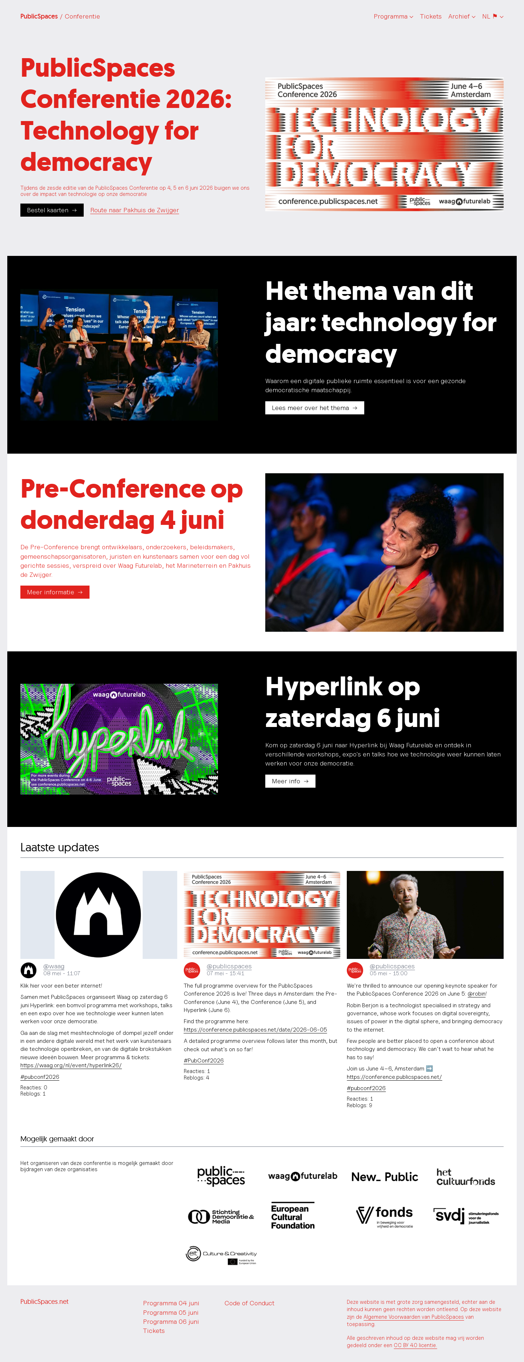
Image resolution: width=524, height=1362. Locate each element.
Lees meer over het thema (310, 407)
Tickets (431, 16)
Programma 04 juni (171, 1303)
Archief (459, 16)
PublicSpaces (60, 16)
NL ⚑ (490, 16)
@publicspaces (229, 966)
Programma (391, 16)
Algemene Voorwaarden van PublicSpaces (414, 1317)
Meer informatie (50, 592)
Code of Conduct (249, 1303)
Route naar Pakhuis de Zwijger (134, 210)
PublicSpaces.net (44, 1301)
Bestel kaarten (47, 210)
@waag (53, 966)
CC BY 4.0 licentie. (415, 1345)
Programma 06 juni (171, 1321)
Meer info (286, 781)
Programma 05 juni (171, 1312)
